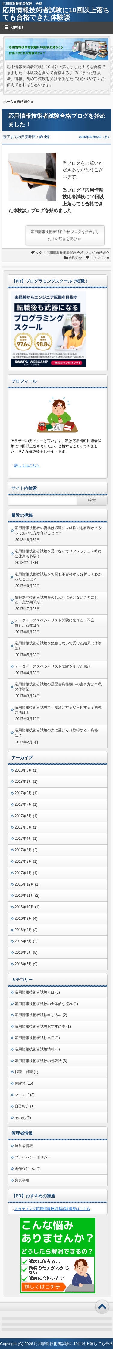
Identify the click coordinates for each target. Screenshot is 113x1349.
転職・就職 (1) (26, 1072)
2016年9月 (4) (26, 918)
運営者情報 (24, 1146)
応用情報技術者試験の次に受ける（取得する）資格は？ (56, 733)
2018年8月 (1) (26, 770)
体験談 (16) (24, 1083)
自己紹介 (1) (25, 1106)
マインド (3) (25, 1095)
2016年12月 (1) (27, 884)
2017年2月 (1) (26, 861)
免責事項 (22, 1180)
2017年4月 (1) (26, 838)
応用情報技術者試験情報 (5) (37, 1049)
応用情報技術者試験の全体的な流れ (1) (46, 1004)
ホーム (8, 101)
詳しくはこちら (27, 465)
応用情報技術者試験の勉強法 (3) (41, 1061)
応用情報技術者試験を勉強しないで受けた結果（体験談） (58, 645)
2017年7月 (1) (26, 804)
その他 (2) (23, 1118)
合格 (80, 252)
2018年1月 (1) (26, 781)
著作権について (27, 1169)
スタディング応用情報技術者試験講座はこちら (52, 1209)
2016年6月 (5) (26, 952)
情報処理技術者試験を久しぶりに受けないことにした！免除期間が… (56, 600)
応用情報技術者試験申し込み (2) (41, 1015)
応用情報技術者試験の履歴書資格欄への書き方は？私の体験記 (58, 686)
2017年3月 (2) (26, 850)
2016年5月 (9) (26, 964)
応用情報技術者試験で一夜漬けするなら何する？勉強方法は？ (58, 710)
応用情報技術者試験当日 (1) (37, 1038)
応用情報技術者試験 (61, 252)
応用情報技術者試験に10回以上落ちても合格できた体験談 (56, 13)
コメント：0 (99, 258)
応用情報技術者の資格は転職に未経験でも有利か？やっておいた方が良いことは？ (58, 530)
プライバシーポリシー (33, 1157)
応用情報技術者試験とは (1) (37, 992)
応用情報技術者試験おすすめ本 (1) (43, 1026)
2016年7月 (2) (26, 941)
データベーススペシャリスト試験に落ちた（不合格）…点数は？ (54, 622)
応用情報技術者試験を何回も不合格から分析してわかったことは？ (58, 576)
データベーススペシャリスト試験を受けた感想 (53, 666)
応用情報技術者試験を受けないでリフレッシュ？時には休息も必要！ (58, 553)
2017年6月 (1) (26, 816)
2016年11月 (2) (27, 895)
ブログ (90, 252)
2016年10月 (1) (27, 907)
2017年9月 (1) (26, 793)
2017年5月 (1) (26, 827)
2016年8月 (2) (26, 930)
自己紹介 (23, 101)
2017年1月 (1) (26, 873)
